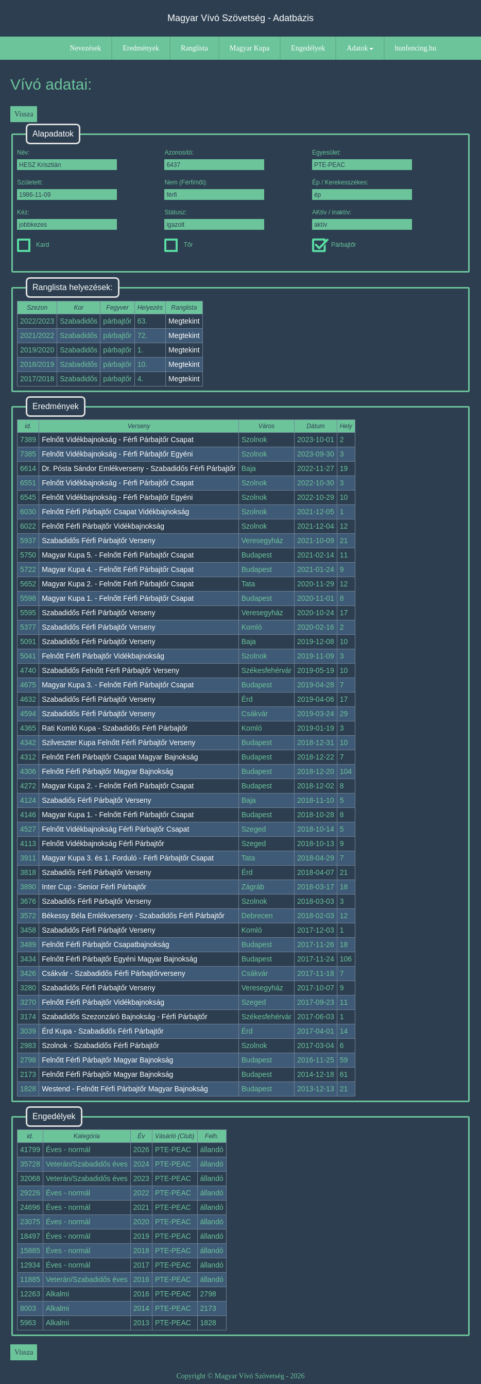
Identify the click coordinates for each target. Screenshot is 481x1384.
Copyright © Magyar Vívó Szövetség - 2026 (240, 1376)
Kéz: (67, 219)
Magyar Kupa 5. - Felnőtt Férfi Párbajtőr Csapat (118, 555)
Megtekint (184, 321)
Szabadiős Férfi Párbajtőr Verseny (96, 800)
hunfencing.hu (415, 48)
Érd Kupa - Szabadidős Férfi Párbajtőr (103, 1031)
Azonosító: (214, 159)
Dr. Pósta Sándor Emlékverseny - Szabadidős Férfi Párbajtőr (139, 468)
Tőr (178, 244)
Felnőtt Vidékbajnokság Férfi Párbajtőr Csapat (115, 829)
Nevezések (85, 48)
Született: (67, 189)
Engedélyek (308, 48)
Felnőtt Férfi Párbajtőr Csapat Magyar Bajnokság (120, 757)
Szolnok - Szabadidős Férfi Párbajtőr (100, 1045)
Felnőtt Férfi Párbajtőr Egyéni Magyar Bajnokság (119, 959)
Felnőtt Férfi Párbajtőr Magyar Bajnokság (107, 771)
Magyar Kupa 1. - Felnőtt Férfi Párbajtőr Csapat (118, 598)
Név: (67, 159)
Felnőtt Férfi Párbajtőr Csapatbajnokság (105, 944)
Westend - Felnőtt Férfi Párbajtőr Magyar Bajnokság (125, 1089)
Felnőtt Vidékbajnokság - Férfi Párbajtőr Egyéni (117, 454)
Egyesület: (362, 159)
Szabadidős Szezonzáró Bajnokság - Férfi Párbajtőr (124, 1016)
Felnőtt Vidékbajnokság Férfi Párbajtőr (103, 843)
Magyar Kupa (249, 48)
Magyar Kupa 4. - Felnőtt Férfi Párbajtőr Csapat (118, 569)
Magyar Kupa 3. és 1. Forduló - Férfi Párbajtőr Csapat (128, 858)
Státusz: (214, 219)
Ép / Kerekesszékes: (362, 189)
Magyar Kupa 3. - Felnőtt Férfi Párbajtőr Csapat (118, 685)
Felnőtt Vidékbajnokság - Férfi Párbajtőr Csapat (118, 439)
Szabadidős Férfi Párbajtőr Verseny (98, 540)
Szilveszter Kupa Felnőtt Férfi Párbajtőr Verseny (118, 742)
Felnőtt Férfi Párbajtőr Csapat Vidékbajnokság (115, 512)
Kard (33, 244)
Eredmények (141, 48)
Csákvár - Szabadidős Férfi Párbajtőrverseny (113, 973)
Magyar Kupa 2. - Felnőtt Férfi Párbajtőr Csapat (118, 584)
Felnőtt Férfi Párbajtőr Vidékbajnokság (103, 526)
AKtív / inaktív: (362, 219)
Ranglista (194, 48)
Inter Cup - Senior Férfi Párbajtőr (94, 887)
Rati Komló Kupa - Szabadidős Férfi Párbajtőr (114, 728)
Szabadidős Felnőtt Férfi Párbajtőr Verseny (110, 670)
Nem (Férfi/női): (214, 189)
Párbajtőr (334, 244)
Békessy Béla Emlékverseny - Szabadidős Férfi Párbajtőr (133, 916)
